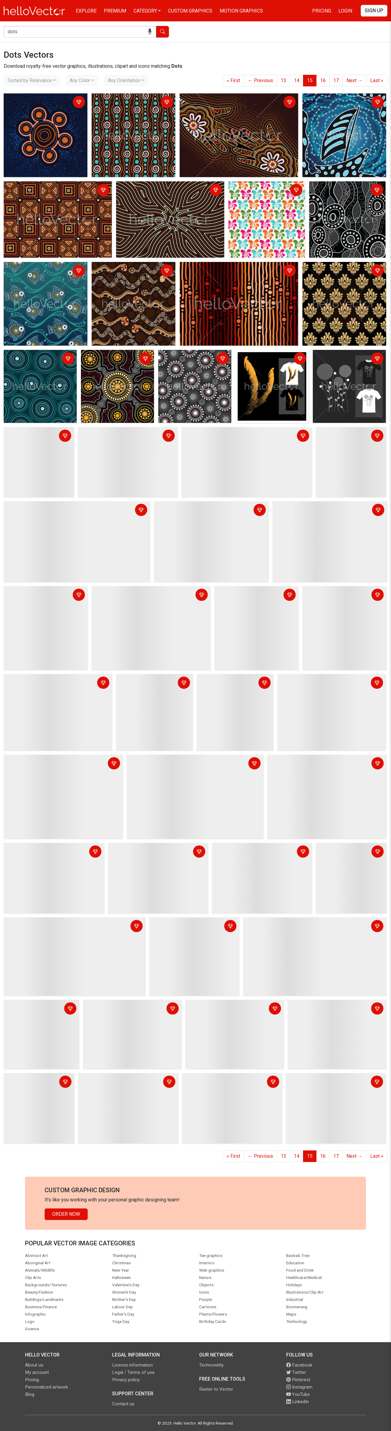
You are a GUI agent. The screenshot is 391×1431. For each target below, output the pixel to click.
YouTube (298, 1394)
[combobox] (32, 80)
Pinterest (298, 1379)
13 (283, 80)
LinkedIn (297, 1401)
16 (323, 80)
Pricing (321, 11)
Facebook (299, 1365)
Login (345, 11)
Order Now (66, 1214)
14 (296, 80)
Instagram (299, 1387)
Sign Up (374, 10)
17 (336, 80)
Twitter (296, 1372)
